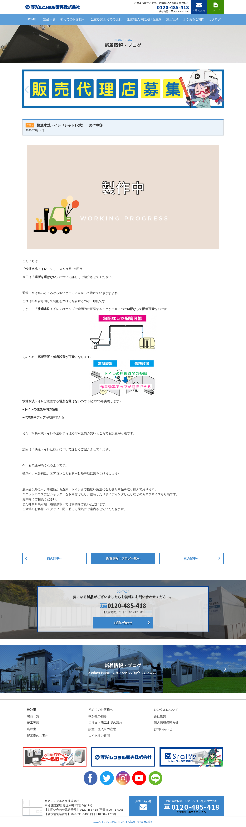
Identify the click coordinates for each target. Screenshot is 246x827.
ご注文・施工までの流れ (105, 722)
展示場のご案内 (37, 735)
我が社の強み (97, 716)
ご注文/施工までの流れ (106, 19)
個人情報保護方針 (166, 722)
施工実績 (172, 19)
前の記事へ (54, 558)
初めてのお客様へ (72, 19)
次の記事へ (191, 558)
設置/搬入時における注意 (144, 19)
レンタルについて (166, 709)
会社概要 (160, 716)
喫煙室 (31, 729)
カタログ (215, 19)
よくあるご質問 (193, 19)
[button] (26, 89)
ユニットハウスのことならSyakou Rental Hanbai (122, 821)
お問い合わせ (123, 622)
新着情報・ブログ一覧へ (123, 558)
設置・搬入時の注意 (102, 729)
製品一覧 (49, 19)
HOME (31, 19)
